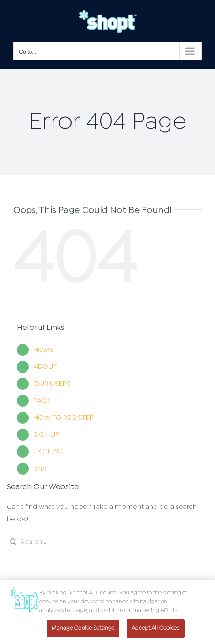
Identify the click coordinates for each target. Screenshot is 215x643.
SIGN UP (46, 434)
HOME (43, 350)
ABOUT (45, 367)
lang (40, 468)
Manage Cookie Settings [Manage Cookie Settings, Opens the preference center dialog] (83, 630)
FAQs (42, 401)
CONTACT (50, 451)
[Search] (107, 541)
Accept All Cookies (155, 630)
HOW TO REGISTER (64, 418)
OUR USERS (52, 384)
